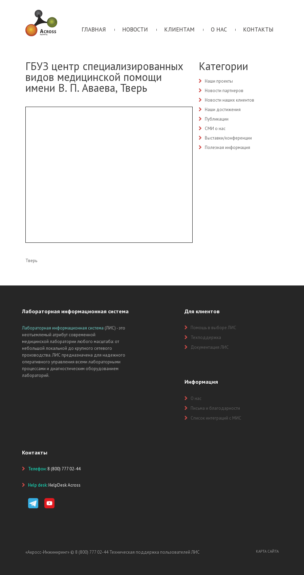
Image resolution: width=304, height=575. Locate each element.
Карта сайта (267, 551)
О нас (219, 29)
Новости (135, 29)
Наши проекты (219, 81)
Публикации (217, 119)
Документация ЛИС (210, 347)
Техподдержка (206, 337)
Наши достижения (223, 109)
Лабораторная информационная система (63, 328)
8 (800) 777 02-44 (91, 552)
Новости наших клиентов (229, 100)
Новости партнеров (224, 90)
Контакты (258, 29)
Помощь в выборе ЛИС (213, 328)
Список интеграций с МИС (216, 418)
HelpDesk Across (64, 485)
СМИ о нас (215, 128)
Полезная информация (227, 147)
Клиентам (179, 29)
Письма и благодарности (215, 408)
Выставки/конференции (228, 138)
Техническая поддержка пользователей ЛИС (154, 552)
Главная (94, 29)
